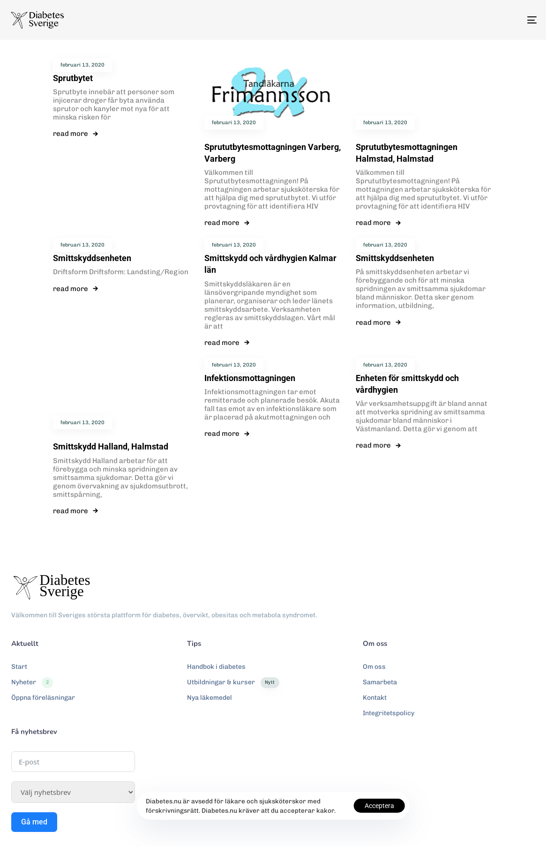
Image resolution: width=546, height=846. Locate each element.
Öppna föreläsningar (43, 698)
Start (19, 667)
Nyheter (32, 682)
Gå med (34, 821)
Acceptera (379, 805)
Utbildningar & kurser (233, 682)
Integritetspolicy (388, 713)
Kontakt (375, 698)
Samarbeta (380, 682)
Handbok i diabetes (216, 667)
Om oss (374, 667)
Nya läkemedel (209, 698)
